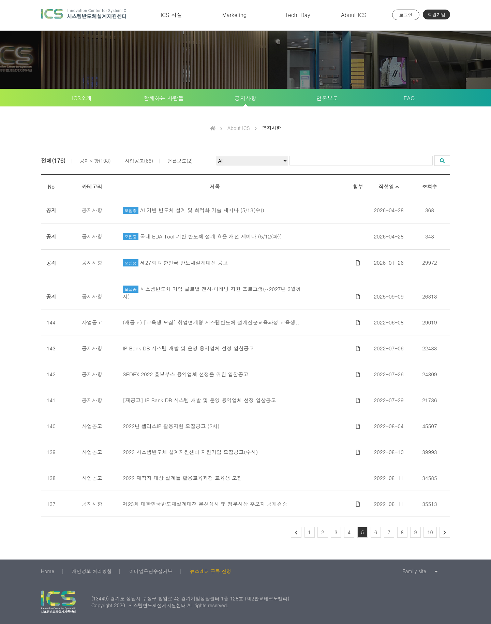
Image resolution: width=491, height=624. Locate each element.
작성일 (388, 186)
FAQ (409, 98)
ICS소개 (82, 98)
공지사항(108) (95, 160)
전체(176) (53, 160)
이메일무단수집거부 (150, 571)
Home (47, 571)
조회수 (429, 186)
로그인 (406, 15)
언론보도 (327, 98)
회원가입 (436, 14)
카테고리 (92, 186)
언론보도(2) (180, 160)
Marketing (234, 15)
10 (430, 532)
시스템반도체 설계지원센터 (83, 15)
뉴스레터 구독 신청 (210, 571)
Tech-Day (297, 15)
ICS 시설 (171, 15)
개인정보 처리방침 (92, 571)
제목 (215, 186)
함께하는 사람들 (163, 98)
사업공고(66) (139, 160)
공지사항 (245, 98)
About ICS (354, 15)
